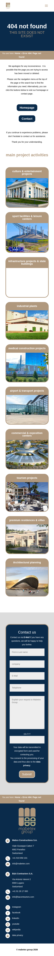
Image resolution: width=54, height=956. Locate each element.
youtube (15, 924)
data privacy (17, 935)
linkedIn (15, 918)
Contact (27, 118)
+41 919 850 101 (20, 858)
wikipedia (16, 929)
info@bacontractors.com (23, 897)
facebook (16, 912)
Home (17, 53)
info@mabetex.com (21, 863)
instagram (16, 907)
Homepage (27, 107)
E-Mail (27, 637)
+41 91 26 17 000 (20, 891)
